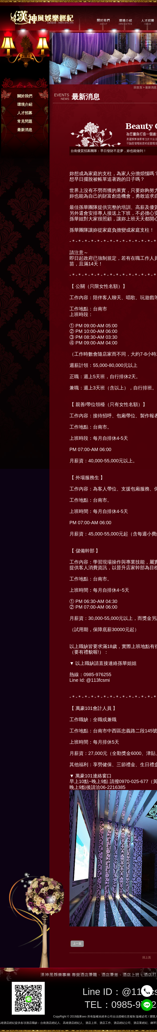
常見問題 (24, 121)
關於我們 (24, 96)
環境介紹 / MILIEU (125, 21)
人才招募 (24, 113)
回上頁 (146, 957)
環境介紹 (24, 104)
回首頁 (138, 87)
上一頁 (77, 943)
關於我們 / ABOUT (103, 21)
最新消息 (24, 130)
